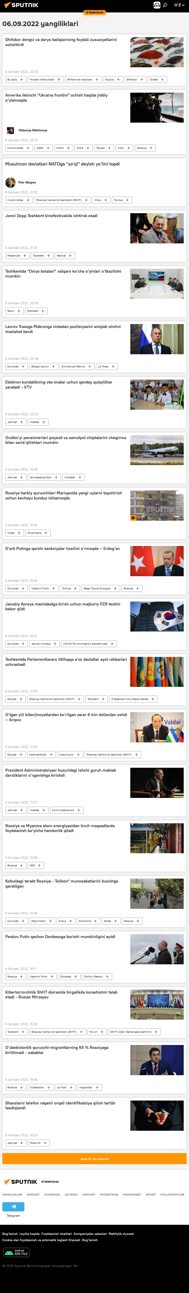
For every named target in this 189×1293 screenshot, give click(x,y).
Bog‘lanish (10, 1234)
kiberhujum (66, 754)
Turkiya (118, 200)
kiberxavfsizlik (38, 754)
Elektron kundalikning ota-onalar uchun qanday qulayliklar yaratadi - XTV (58, 385)
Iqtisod (71, 1194)
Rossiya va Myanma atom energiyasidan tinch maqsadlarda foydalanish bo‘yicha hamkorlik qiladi (60, 828)
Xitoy (121, 148)
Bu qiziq (12, 79)
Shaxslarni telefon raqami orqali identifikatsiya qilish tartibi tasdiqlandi (60, 1106)
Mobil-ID (35, 1143)
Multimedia (34, 532)
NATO (60, 148)
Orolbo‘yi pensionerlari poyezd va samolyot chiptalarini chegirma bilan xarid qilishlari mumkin (65, 440)
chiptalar (69, 477)
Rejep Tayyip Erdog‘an (97, 588)
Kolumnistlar (15, 148)
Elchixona (85, 921)
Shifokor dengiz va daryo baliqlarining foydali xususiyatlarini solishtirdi (61, 42)
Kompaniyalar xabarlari (90, 1234)
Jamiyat (12, 422)
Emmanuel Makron (73, 366)
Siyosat (11, 699)
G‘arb (80, 148)
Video (11, 532)
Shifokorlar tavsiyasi (79, 79)
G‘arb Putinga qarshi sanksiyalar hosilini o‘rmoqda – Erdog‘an (62, 548)
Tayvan (100, 148)
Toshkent (38, 255)
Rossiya (141, 148)
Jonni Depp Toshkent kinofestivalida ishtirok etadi (51, 215)
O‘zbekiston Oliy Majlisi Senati (129, 699)
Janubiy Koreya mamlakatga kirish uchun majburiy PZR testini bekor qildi (62, 607)
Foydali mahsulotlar (42, 79)
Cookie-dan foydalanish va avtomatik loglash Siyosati (41, 1240)
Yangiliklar (12, 1194)
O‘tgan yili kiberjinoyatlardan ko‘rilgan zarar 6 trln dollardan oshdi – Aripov (66, 717)
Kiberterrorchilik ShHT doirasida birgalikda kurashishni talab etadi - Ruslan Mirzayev (61, 995)
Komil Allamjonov (63, 810)
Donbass (65, 976)
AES (32, 865)
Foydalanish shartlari (56, 1234)
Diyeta (154, 79)
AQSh (40, 148)
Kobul (62, 921)
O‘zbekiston (37, 1087)
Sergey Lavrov (40, 366)
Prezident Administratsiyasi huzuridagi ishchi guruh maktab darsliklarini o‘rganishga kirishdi (60, 773)
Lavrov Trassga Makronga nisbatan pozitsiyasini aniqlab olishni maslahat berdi (63, 329)
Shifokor (132, 79)
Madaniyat (13, 255)
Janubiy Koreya (40, 643)
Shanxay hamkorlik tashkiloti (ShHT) (59, 200)
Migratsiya (109, 1194)
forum (93, 1031)
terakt (107, 921)
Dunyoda (12, 366)
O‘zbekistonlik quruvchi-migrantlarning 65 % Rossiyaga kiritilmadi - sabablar (56, 1050)
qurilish (62, 1087)
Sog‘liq (109, 79)
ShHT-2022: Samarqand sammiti (130, 1031)
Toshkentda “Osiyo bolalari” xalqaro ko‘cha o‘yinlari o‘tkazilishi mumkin (63, 274)
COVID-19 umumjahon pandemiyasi (85, 643)
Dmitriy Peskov (93, 976)
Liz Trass (103, 366)
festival (61, 255)
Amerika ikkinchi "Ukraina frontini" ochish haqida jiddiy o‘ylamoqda (56, 98)
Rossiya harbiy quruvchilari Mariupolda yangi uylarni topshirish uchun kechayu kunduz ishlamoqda (63, 495)
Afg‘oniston (38, 921)
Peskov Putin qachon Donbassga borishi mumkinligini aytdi (60, 936)
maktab (34, 422)
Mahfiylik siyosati (121, 1234)
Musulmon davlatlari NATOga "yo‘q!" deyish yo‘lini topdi (62, 164)
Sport (10, 311)
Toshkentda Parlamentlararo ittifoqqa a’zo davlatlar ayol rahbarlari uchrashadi (66, 662)
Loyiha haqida (30, 1234)
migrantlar (86, 1087)
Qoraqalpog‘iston (41, 477)
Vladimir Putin (40, 588)
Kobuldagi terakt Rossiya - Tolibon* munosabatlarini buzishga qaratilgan (61, 884)
